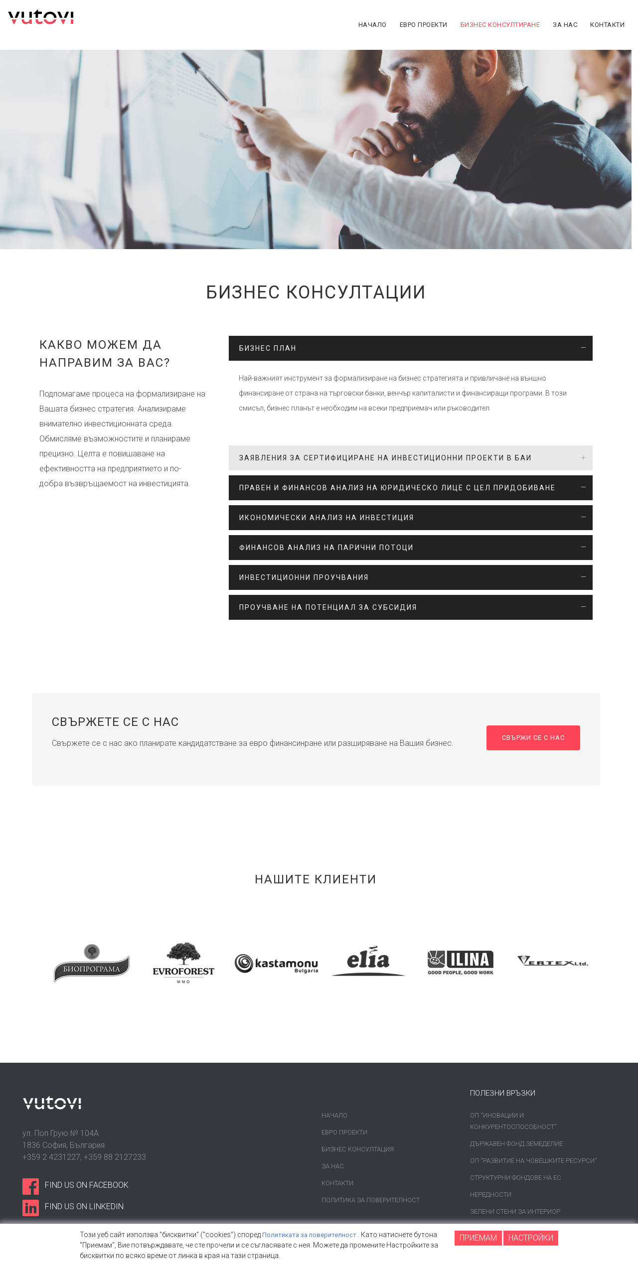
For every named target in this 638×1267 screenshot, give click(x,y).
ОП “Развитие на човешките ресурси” (533, 1160)
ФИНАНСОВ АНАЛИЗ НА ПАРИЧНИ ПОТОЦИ (326, 548)
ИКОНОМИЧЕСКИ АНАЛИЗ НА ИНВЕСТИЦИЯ (326, 518)
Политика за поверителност (370, 1200)
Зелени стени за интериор (515, 1211)
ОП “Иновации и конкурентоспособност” (513, 1121)
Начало (334, 1115)
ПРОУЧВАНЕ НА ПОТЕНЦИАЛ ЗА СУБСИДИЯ (328, 607)
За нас (332, 1166)
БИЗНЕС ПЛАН (268, 348)
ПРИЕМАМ (478, 1238)
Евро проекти (344, 1132)
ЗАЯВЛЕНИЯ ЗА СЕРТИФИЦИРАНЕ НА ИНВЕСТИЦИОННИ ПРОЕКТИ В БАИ (385, 458)
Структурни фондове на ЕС (515, 1177)
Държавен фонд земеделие (516, 1143)
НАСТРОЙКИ (530, 1238)
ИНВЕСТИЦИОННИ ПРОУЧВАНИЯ (304, 577)
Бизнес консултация (357, 1149)
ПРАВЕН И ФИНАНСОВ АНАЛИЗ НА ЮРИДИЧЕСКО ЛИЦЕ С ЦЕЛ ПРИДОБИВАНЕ (397, 488)
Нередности (490, 1194)
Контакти (337, 1183)
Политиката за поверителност (311, 1235)
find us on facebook (87, 1185)
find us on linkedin (84, 1206)
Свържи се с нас (530, 738)
